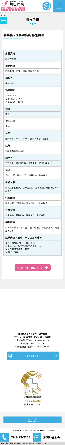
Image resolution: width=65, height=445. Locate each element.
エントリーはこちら (29, 268)
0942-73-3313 (37, 343)
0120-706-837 (43, 346)
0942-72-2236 (42, 340)
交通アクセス (32, 355)
